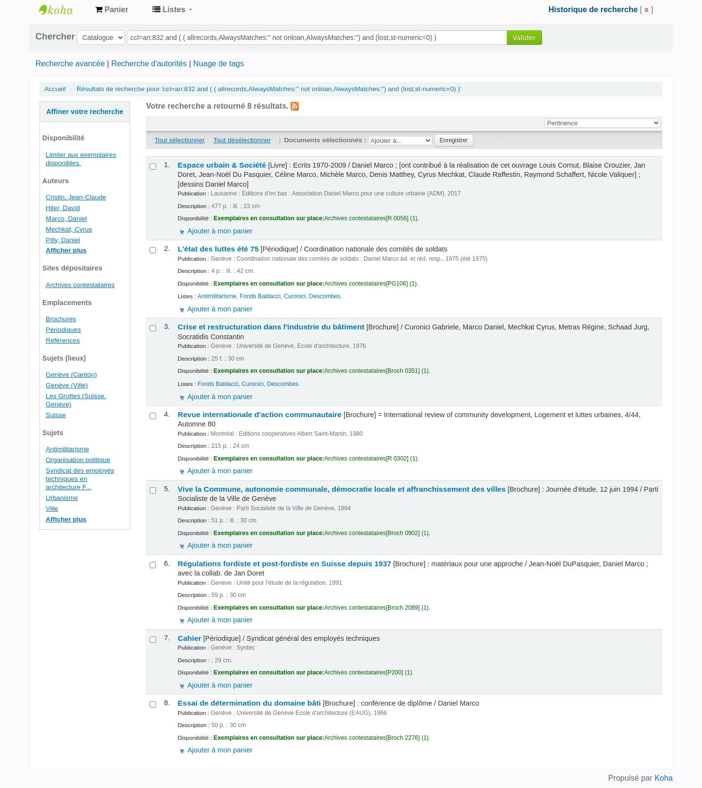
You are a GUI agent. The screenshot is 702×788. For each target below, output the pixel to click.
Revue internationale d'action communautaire (259, 414)
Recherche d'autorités (149, 63)
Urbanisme (62, 497)
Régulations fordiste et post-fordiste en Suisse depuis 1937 (284, 563)
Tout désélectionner (242, 140)
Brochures (61, 319)
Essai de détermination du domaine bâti (249, 703)
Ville (52, 508)
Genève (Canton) (71, 374)
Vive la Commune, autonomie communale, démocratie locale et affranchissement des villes (341, 489)
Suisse (56, 415)
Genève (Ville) (67, 385)
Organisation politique (78, 459)
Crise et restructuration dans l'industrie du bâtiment (270, 327)
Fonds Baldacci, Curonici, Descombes (290, 296)
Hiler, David (63, 207)
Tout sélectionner (180, 140)
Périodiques (63, 329)
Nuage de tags (218, 63)
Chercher (55, 36)
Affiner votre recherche (84, 111)
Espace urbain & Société (221, 165)
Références (63, 340)
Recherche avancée (70, 63)
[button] (112, 9)
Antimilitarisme (67, 449)
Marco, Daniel (66, 218)
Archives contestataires (63, 9)
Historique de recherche (593, 9)
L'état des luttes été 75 (217, 249)
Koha (664, 778)
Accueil (55, 89)
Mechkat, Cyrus (69, 229)
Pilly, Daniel (63, 240)
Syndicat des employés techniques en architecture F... (80, 479)
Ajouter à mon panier (220, 231)
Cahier (189, 638)
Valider (524, 37)
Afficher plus (66, 250)
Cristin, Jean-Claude (76, 197)
